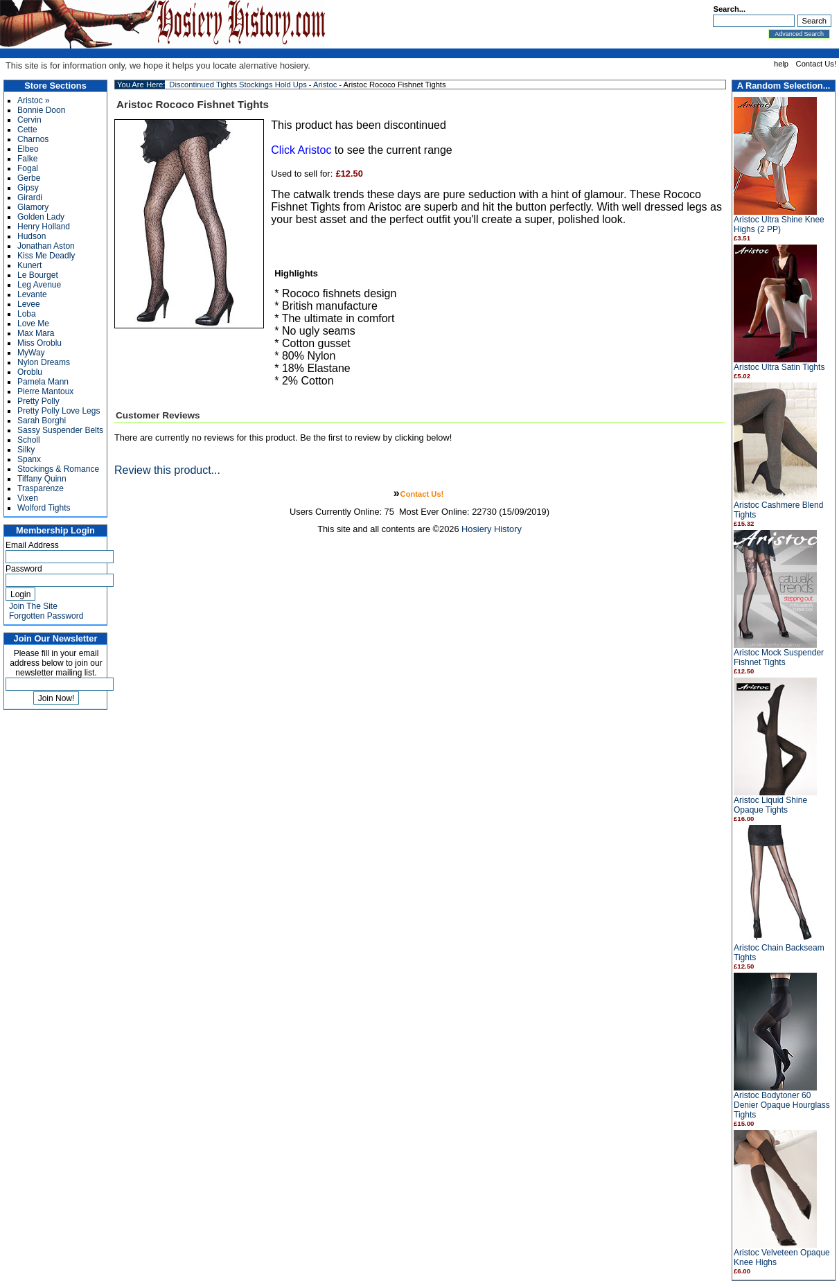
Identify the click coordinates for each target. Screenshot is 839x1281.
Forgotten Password (46, 616)
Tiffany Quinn (42, 479)
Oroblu (29, 372)
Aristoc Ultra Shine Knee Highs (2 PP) (779, 224)
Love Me (33, 323)
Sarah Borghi (41, 420)
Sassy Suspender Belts (60, 430)
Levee (28, 304)
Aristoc (325, 84)
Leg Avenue (39, 285)
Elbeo (28, 149)
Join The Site (33, 606)
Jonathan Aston (46, 246)
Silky (26, 449)
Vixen (27, 498)
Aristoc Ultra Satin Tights (779, 367)
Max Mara (35, 333)
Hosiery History (491, 529)
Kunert (29, 265)
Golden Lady (40, 217)
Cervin (29, 120)
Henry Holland (43, 226)
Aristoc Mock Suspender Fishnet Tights (779, 657)
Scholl (28, 440)
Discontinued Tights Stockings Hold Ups (237, 84)
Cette (27, 129)
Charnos (32, 139)
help (781, 64)
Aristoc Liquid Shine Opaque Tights (770, 805)
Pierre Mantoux (45, 391)
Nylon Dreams (43, 362)
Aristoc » (33, 100)
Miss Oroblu (39, 343)
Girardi (29, 197)
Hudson (31, 236)
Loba (26, 314)
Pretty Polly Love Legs (58, 411)
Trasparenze (40, 488)
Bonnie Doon (41, 110)
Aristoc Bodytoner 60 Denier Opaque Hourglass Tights (782, 1105)
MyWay (31, 352)
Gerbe (28, 178)
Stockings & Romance (58, 469)
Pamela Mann (43, 382)
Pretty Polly (38, 401)
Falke (27, 159)
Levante (32, 294)
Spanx (29, 459)
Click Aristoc (301, 150)
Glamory (32, 207)
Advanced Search (799, 33)
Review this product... (167, 470)
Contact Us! (816, 64)
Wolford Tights (43, 508)
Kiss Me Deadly (46, 255)
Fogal (27, 168)
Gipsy (28, 188)
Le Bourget (37, 275)
